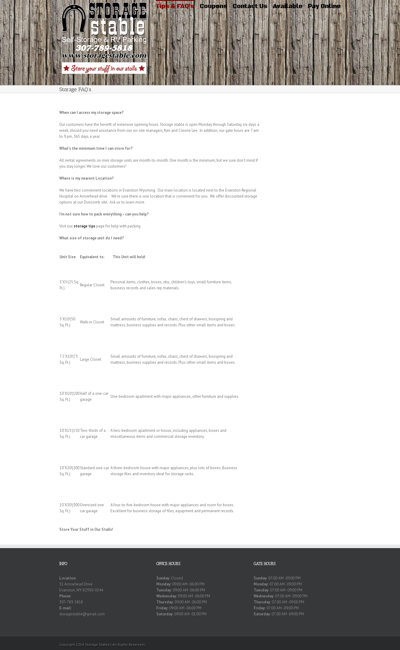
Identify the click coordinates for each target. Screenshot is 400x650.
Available (287, 6)
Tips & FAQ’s (175, 6)
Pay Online (324, 6)
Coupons (213, 6)
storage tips (84, 226)
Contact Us (250, 6)
